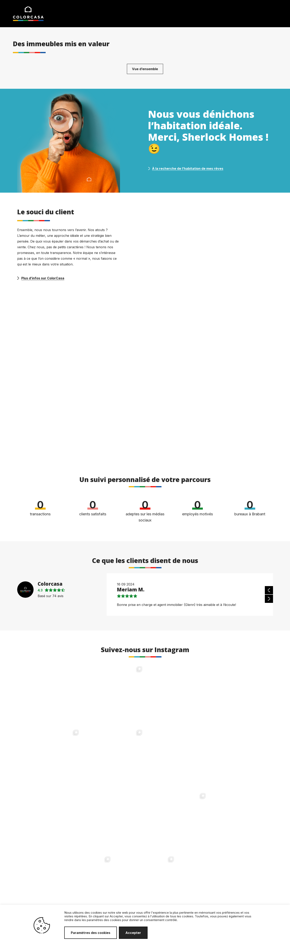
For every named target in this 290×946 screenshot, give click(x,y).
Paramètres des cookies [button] (90, 933)
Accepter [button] (133, 933)
